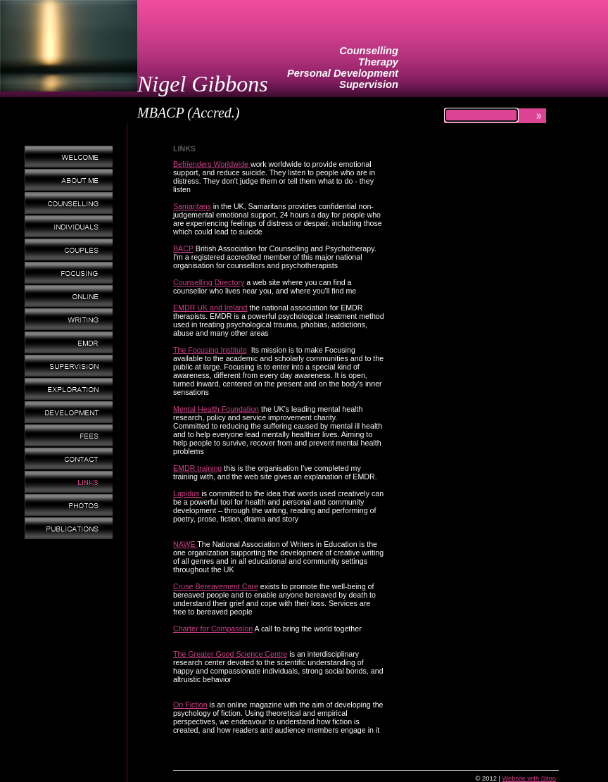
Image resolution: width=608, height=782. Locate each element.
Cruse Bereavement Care (215, 586)
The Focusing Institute (210, 350)
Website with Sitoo (529, 778)
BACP (183, 248)
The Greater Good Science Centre (230, 654)
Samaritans (192, 206)
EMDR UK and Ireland (210, 307)
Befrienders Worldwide (212, 164)
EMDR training (197, 468)
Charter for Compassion (213, 628)
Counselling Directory (208, 282)
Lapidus (187, 493)
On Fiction (190, 704)
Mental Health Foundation (216, 409)
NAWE (185, 544)
